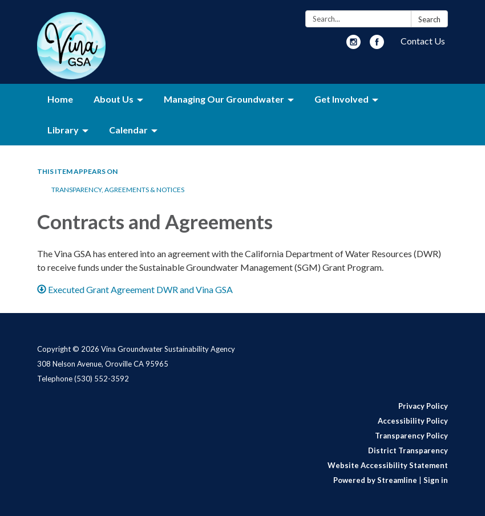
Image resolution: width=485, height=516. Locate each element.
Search (429, 19)
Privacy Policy (423, 406)
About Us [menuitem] (114, 99)
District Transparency (408, 450)
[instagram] (353, 45)
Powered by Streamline (375, 480)
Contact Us (423, 40)
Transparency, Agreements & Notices (117, 189)
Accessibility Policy (413, 420)
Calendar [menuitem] (128, 129)
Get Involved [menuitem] (341, 99)
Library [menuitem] (63, 129)
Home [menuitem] (60, 99)
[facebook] (377, 45)
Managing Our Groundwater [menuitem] (224, 99)
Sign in (435, 480)
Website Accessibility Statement (388, 465)
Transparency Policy (411, 435)
